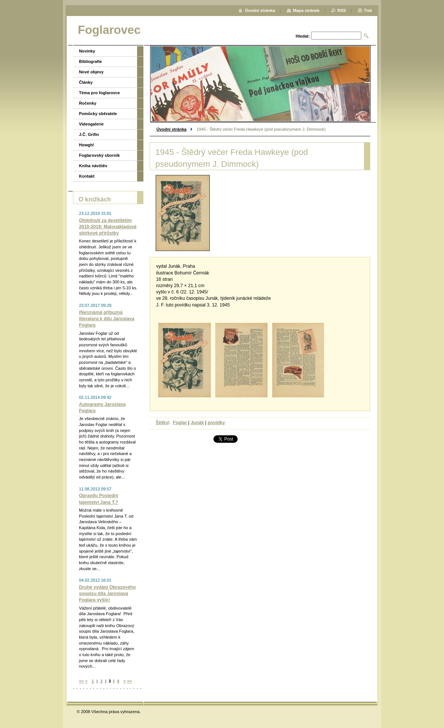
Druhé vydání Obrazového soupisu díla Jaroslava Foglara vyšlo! (107, 594)
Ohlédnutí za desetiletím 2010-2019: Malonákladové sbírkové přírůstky (108, 227)
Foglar (180, 422)
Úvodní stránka (171, 129)
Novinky (87, 51)
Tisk (368, 10)
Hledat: (303, 36)
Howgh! (86, 145)
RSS (341, 10)
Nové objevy (91, 72)
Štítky (162, 422)
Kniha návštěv (93, 165)
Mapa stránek (306, 10)
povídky (216, 422)
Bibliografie (90, 61)
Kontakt (87, 176)
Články (86, 82)
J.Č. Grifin (89, 134)
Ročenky (87, 103)
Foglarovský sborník (99, 155)
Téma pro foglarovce (99, 92)
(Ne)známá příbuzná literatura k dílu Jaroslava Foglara (106, 319)
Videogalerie (91, 124)
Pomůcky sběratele (98, 113)
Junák (197, 422)
